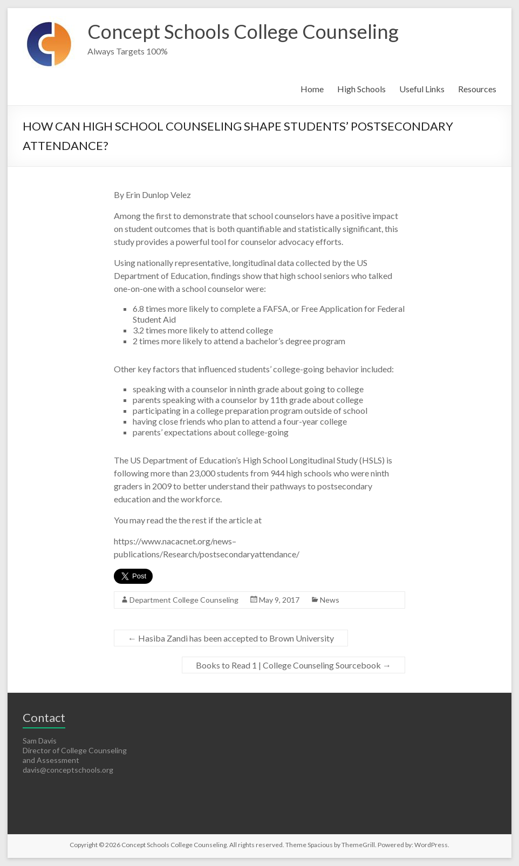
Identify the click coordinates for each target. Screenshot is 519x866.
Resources (477, 89)
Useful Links (422, 89)
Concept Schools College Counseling (243, 31)
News (329, 599)
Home (312, 89)
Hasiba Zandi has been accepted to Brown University (231, 638)
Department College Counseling (183, 599)
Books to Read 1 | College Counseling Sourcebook (293, 665)
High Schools (361, 89)
